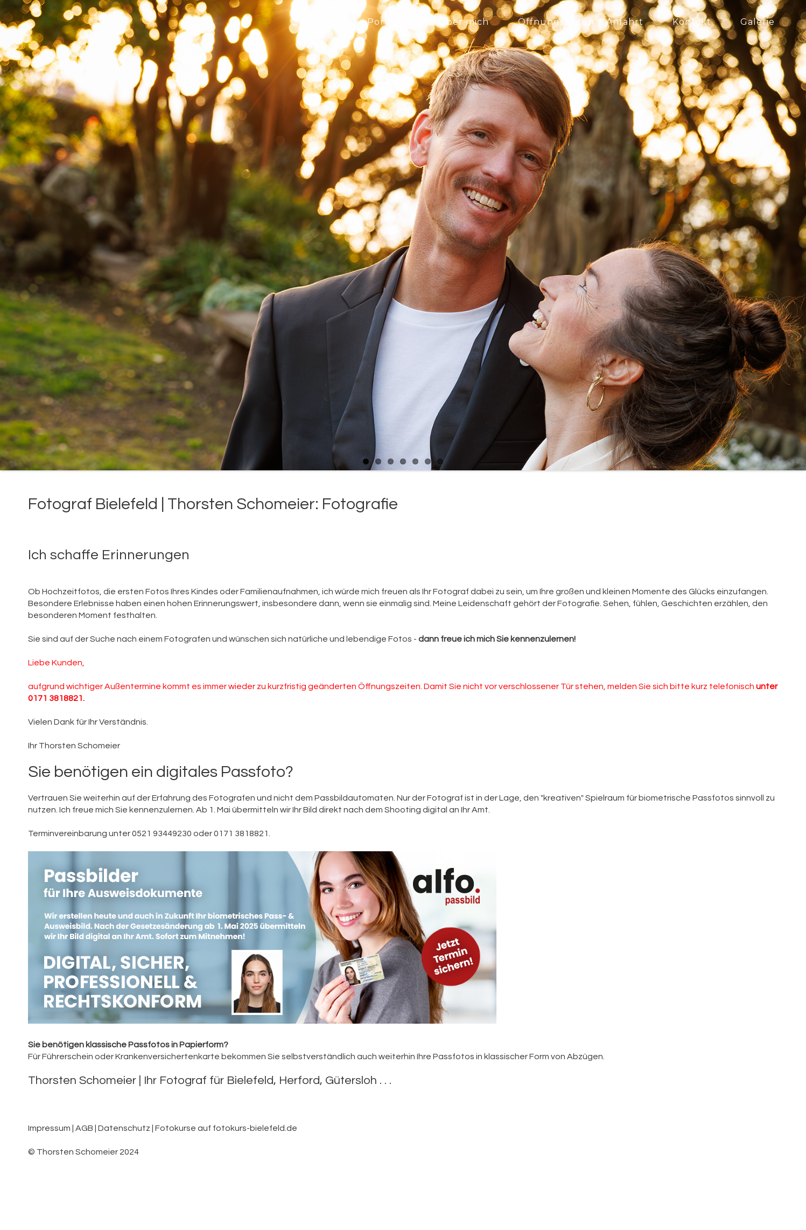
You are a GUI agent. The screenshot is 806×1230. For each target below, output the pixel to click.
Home (324, 22)
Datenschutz (124, 1128)
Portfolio (388, 22)
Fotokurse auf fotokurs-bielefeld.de (226, 1128)
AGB (84, 1128)
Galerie (757, 22)
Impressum (49, 1128)
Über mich (464, 22)
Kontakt (691, 22)
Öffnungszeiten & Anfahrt (580, 22)
